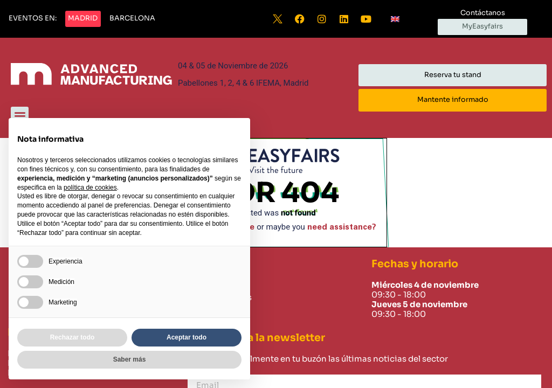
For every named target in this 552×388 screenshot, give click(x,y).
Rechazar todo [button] (72, 337)
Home (201, 285)
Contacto (208, 310)
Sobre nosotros (220, 297)
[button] (32, 19)
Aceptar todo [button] (186, 337)
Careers (205, 322)
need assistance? (341, 227)
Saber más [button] (129, 359)
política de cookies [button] (90, 187)
